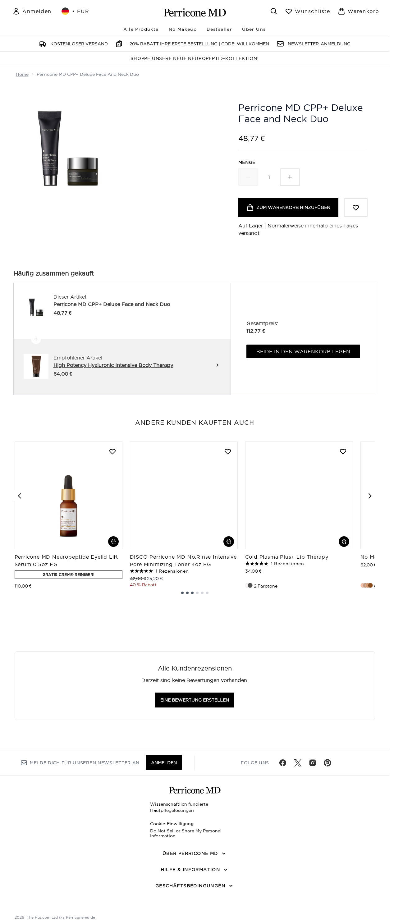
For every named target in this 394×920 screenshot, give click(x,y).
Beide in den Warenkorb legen (303, 351)
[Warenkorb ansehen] (358, 11)
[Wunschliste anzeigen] (307, 11)
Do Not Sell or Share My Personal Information (186, 833)
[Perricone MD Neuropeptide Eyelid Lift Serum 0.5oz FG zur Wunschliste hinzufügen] (112, 451)
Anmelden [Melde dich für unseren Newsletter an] (164, 762)
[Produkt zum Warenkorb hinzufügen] (288, 207)
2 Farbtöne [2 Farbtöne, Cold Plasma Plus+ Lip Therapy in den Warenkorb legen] (265, 586)
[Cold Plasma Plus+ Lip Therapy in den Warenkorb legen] (344, 541)
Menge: (247, 162)
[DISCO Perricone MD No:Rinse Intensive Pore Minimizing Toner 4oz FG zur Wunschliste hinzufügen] (227, 451)
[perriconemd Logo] (195, 12)
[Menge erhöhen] (290, 177)
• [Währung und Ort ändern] (75, 11)
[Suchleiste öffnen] (273, 11)
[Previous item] (20, 495)
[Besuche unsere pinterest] (327, 762)
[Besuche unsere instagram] (312, 762)
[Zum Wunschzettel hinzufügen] (356, 207)
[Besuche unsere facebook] (282, 762)
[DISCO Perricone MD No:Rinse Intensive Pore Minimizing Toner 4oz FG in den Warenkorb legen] (228, 541)
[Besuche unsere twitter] (297, 762)
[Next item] (370, 495)
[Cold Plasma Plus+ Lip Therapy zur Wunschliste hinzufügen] (343, 451)
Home (22, 74)
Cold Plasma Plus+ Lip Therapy (286, 557)
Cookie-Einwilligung (172, 823)
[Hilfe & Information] (195, 870)
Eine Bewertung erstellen (194, 700)
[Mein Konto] (32, 11)
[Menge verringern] (248, 177)
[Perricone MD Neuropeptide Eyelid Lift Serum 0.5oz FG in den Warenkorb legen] (113, 541)
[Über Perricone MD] (195, 853)
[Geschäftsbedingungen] (194, 886)
